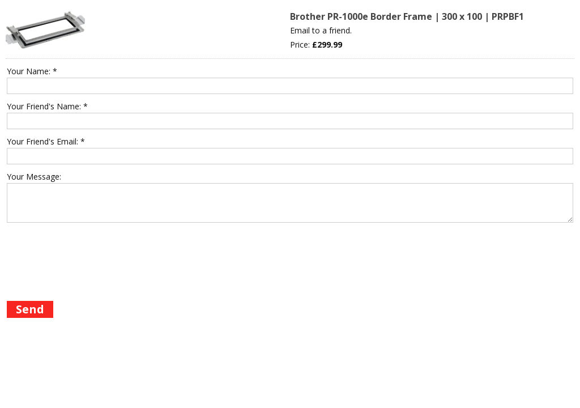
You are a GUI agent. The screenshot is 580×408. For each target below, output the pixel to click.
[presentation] (93, 272)
